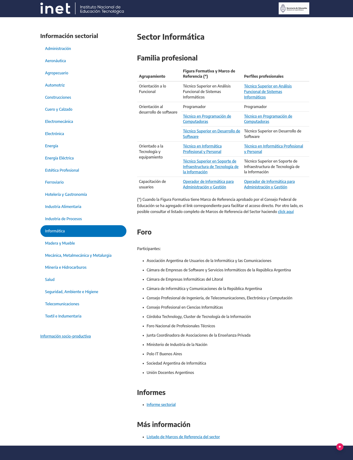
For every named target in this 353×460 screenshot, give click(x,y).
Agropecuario (56, 73)
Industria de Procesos (63, 218)
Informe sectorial (161, 404)
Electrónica (54, 133)
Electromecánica (59, 121)
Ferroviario (54, 182)
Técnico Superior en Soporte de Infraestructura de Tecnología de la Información (211, 167)
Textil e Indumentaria (63, 316)
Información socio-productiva (65, 336)
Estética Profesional (62, 170)
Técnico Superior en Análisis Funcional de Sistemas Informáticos (268, 91)
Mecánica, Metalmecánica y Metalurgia (78, 255)
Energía (51, 145)
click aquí (286, 211)
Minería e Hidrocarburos (66, 267)
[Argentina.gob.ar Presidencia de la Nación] (82, 8)
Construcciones (58, 97)
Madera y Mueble (60, 243)
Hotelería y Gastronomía (66, 194)
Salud (50, 279)
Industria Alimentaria (63, 206)
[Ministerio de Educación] (294, 8)
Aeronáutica (55, 60)
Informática (55, 231)
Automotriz (55, 85)
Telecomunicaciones (62, 303)
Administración (58, 48)
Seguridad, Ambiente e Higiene (71, 291)
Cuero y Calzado (58, 109)
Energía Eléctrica (59, 158)
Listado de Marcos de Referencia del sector (183, 436)
